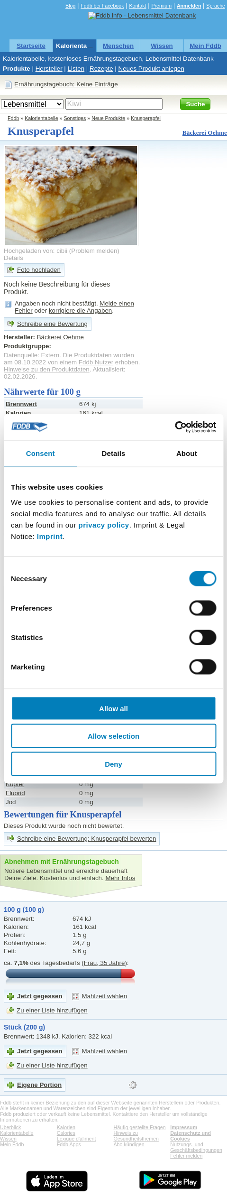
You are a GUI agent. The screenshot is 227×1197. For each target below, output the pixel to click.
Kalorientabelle (78, 45)
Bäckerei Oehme (204, 132)
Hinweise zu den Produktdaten (47, 369)
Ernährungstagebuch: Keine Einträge (66, 84)
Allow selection (113, 736)
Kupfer (15, 784)
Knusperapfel (146, 118)
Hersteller (49, 68)
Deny (113, 764)
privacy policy (104, 524)
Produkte (16, 68)
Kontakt (137, 6)
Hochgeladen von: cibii (35, 250)
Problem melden (94, 250)
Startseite (31, 45)
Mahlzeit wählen (104, 996)
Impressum (183, 1127)
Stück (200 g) (24, 1027)
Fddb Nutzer (96, 362)
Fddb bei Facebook (102, 6)
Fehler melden (186, 1156)
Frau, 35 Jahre (104, 962)
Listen (76, 68)
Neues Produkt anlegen (151, 68)
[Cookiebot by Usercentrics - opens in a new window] (174, 427)
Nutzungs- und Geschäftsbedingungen (196, 1147)
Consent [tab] (40, 453)
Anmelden (189, 6)
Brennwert (21, 404)
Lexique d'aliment (76, 1138)
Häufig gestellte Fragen (140, 1127)
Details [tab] (114, 453)
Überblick (10, 1127)
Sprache (215, 6)
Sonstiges (75, 118)
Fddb (13, 118)
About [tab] (186, 453)
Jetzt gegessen (40, 996)
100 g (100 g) (24, 909)
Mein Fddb (205, 45)
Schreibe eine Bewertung (52, 323)
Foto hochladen (39, 269)
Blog (70, 6)
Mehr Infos (120, 878)
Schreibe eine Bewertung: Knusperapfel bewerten (86, 838)
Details (13, 257)
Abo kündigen (129, 1144)
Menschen (118, 45)
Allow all (113, 708)
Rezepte (101, 68)
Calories (66, 1133)
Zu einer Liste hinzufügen (52, 1010)
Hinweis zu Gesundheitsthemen (136, 1135)
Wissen (162, 45)
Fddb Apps (69, 1144)
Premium (161, 6)
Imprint (50, 536)
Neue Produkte (108, 118)
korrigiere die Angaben (80, 310)
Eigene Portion (39, 1084)
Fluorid (15, 793)
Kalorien (66, 1127)
